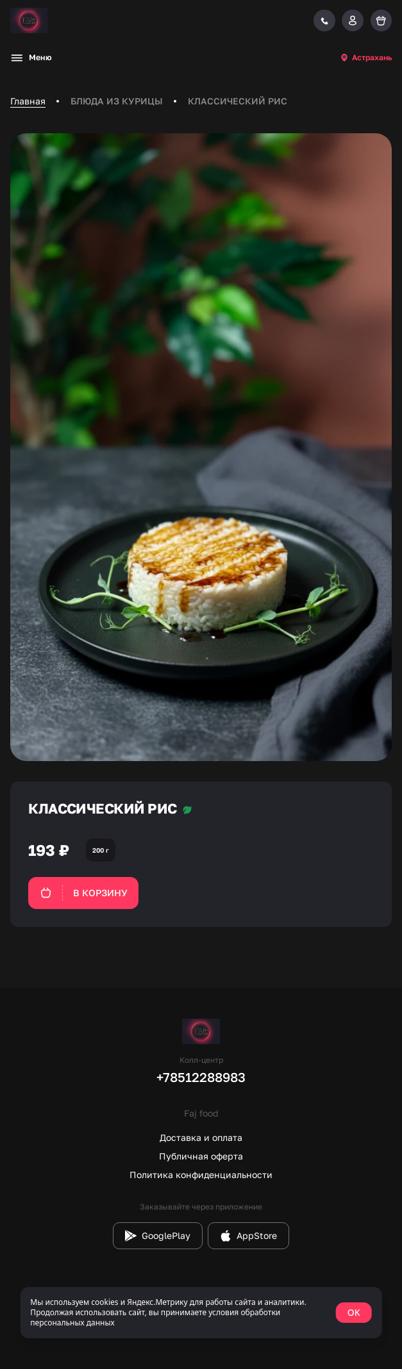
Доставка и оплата (201, 1137)
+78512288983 (201, 1077)
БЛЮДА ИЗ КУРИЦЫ (117, 100)
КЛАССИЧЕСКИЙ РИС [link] (237, 100)
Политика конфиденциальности (201, 1174)
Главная (28, 100)
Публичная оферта (201, 1156)
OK (354, 1312)
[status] (200, 1312)
